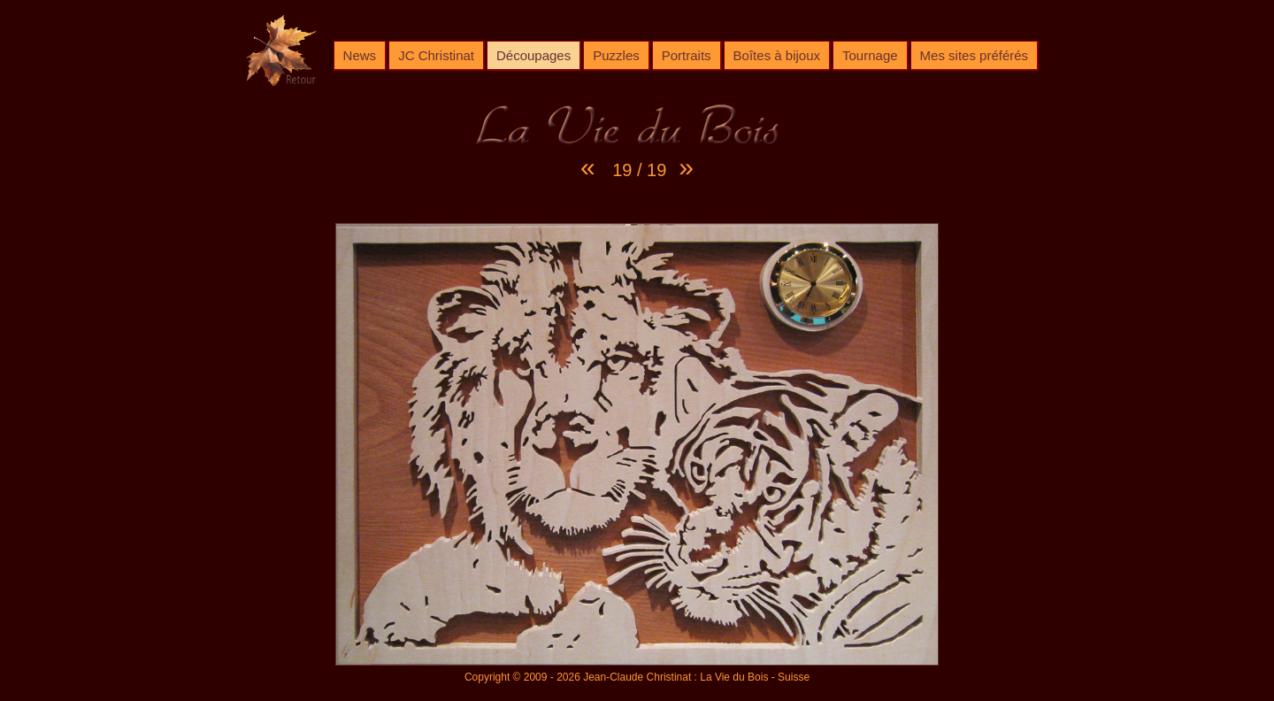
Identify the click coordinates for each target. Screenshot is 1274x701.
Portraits (686, 55)
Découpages (533, 55)
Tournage (870, 55)
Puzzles (616, 55)
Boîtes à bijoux (776, 55)
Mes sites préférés (974, 55)
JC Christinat (436, 55)
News (360, 55)
